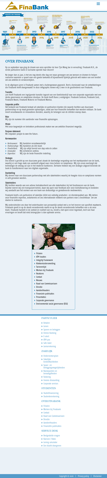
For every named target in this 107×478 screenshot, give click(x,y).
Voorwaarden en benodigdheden (50, 372)
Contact (46, 412)
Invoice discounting (51, 380)
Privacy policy (83, 476)
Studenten (48, 388)
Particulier (49, 318)
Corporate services (50, 383)
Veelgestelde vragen (51, 435)
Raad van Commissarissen (53, 416)
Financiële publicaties (52, 426)
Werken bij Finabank (52, 409)
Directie (46, 419)
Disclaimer (97, 476)
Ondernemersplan (50, 356)
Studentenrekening (51, 396)
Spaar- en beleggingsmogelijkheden (54, 366)
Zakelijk (46, 351)
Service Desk (49, 431)
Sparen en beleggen (51, 329)
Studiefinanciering (51, 393)
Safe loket (47, 343)
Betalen (46, 323)
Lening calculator (50, 442)
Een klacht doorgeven (52, 445)
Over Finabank (50, 401)
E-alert (46, 336)
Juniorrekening (49, 346)
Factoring (47, 377)
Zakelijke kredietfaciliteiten (50, 360)
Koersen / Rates (49, 439)
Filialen (46, 406)
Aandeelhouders (50, 422)
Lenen (45, 326)
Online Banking (49, 333)
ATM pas (46, 339)
